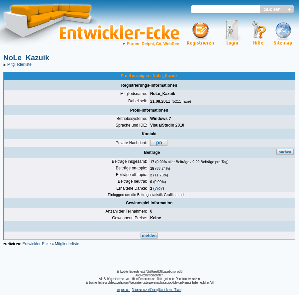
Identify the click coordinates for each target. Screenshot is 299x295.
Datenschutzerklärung (144, 290)
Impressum (123, 290)
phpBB (178, 271)
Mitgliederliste (19, 64)
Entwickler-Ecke (36, 244)
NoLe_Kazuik (26, 57)
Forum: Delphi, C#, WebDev (150, 44)
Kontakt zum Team (170, 290)
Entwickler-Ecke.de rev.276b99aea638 (139, 271)
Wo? (158, 188)
